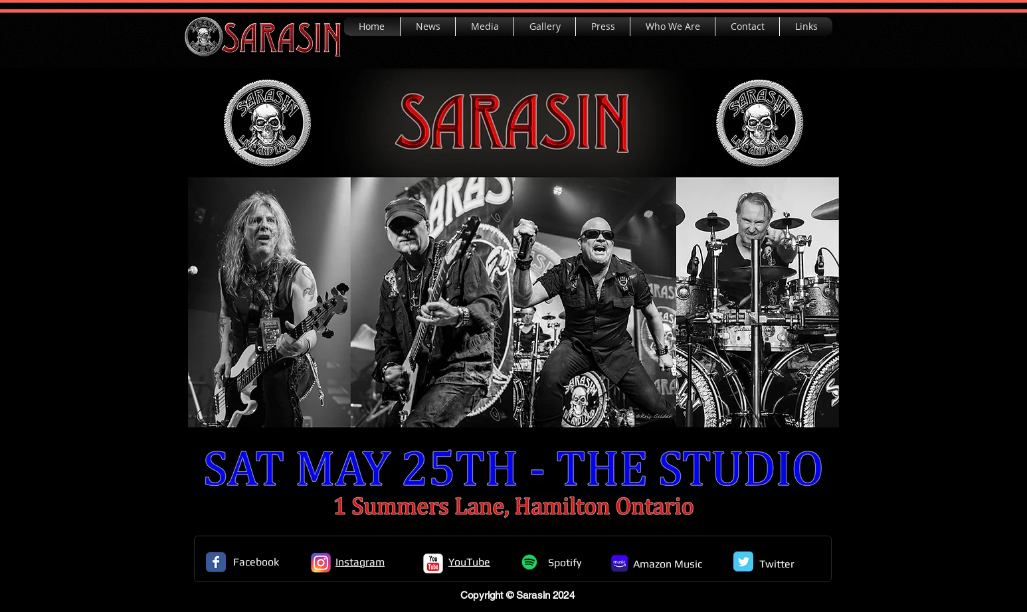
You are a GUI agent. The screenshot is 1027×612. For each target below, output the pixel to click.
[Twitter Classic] (743, 562)
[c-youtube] (433, 564)
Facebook (256, 562)
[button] (484, 26)
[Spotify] (529, 562)
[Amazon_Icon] (620, 564)
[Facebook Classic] (216, 562)
